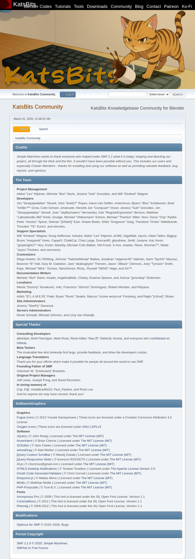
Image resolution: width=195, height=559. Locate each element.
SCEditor (23, 445)
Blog (139, 6)
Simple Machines (55, 543)
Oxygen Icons (26, 426)
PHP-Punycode (27, 487)
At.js (20, 464)
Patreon (171, 6)
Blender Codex (38, 6)
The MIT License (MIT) (88, 436)
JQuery (22, 436)
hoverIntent (24, 440)
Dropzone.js (25, 478)
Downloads (97, 6)
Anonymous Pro (28, 496)
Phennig (22, 506)
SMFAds (22, 548)
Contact (154, 6)
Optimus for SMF (28, 524)
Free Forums (40, 548)
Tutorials (63, 6)
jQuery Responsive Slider (34, 459)
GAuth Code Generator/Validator (39, 473)
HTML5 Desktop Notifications (37, 468)
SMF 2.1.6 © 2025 (29, 543)
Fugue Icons (25, 417)
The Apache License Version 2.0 (133, 468)
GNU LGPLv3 (91, 426)
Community (121, 6)
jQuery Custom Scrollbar (33, 454)
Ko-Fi (187, 6)
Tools (79, 6)
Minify (21, 482)
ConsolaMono (26, 501)
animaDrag (24, 450)
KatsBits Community (38, 107)
